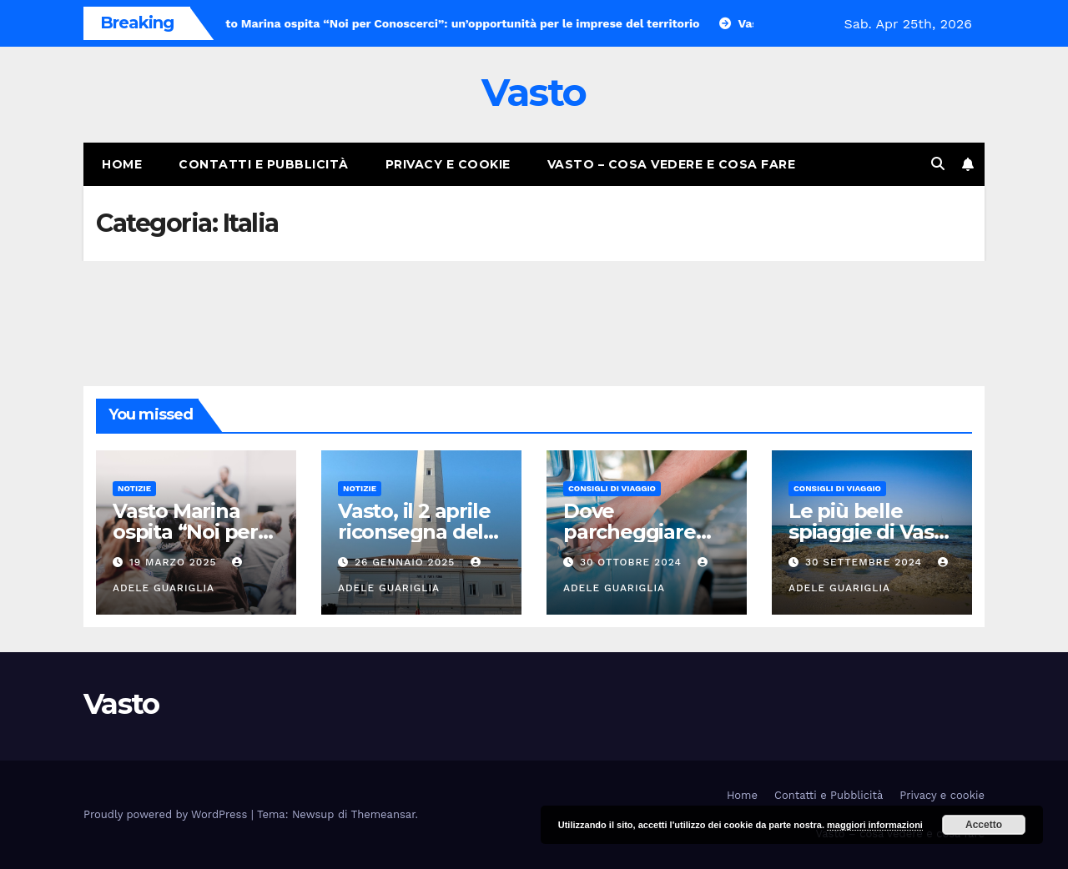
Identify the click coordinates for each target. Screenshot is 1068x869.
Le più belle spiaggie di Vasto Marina (871, 532)
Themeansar (383, 814)
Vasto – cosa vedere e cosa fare (671, 164)
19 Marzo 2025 (174, 562)
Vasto (534, 92)
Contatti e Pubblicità (264, 164)
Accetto (983, 825)
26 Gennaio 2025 (407, 562)
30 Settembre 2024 (865, 562)
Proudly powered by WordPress (167, 814)
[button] (938, 164)
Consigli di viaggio (612, 488)
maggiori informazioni (875, 825)
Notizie (134, 488)
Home (122, 164)
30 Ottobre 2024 (633, 562)
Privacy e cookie (448, 164)
